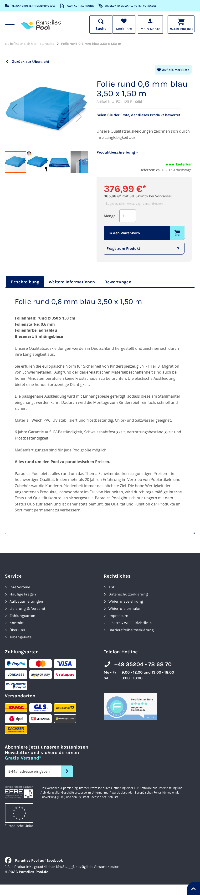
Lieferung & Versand (27, 608)
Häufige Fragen (23, 594)
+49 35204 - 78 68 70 (143, 664)
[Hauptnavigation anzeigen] (10, 24)
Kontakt (17, 622)
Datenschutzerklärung (128, 594)
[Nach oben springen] (193, 888)
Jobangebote (20, 637)
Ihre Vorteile (20, 587)
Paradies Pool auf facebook (34, 860)
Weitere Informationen (72, 282)
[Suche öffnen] (100, 24)
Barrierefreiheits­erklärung (131, 630)
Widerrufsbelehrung (125, 601)
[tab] (24, 282)
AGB (111, 587)
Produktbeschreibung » (117, 152)
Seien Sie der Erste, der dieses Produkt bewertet (138, 115)
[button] (14, 109)
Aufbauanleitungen (26, 601)
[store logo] (41, 24)
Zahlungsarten (22, 615)
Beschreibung (25, 282)
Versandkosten (153, 203)
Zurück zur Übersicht (30, 61)
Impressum (118, 615)
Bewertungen (117, 282)
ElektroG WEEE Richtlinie (130, 622)
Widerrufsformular (124, 608)
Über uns (17, 630)
